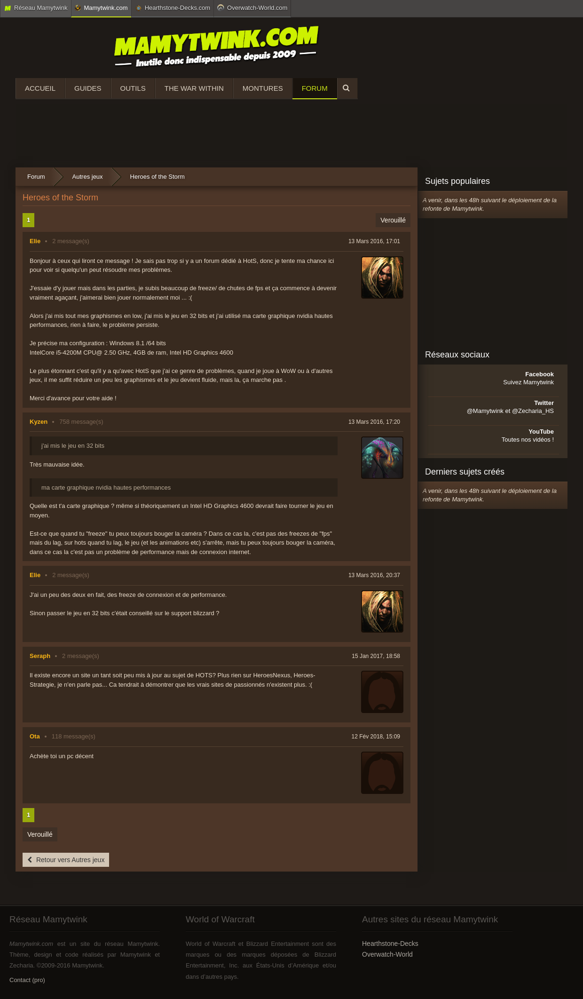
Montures (263, 88)
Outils (133, 88)
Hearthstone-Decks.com (172, 8)
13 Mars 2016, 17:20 (374, 422)
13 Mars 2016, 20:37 (374, 575)
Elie (35, 241)
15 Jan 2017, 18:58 (376, 656)
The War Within (194, 88)
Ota (35, 736)
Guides (88, 88)
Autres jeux (87, 176)
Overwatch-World (387, 954)
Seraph (40, 655)
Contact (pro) (27, 979)
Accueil (40, 88)
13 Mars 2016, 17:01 (374, 241)
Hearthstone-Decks (390, 943)
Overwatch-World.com (252, 7)
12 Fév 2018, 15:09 (376, 736)
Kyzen (38, 421)
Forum (315, 88)
